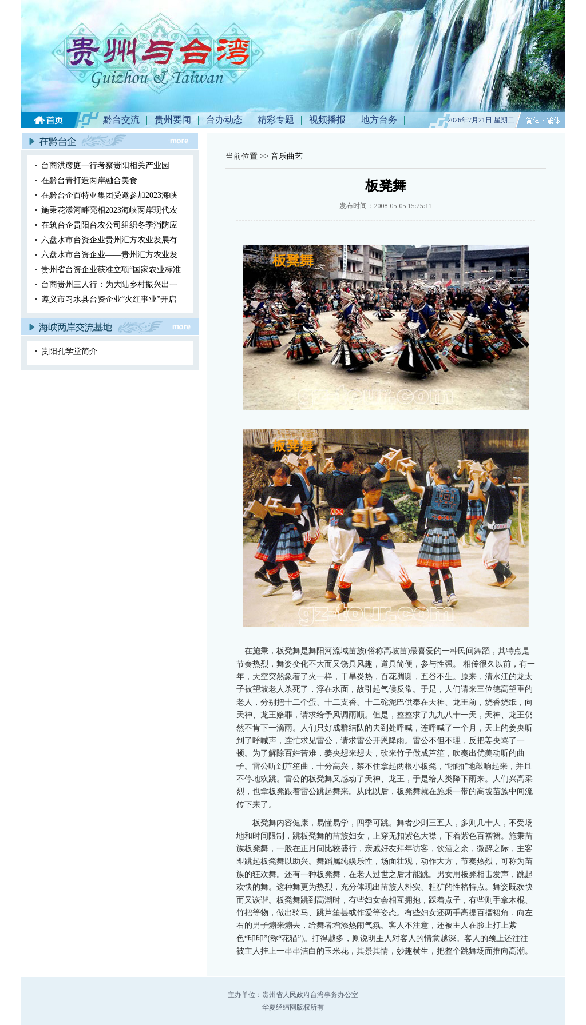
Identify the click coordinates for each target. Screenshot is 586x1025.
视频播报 (327, 120)
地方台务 (379, 120)
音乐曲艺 (287, 156)
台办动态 (224, 120)
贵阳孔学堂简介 (69, 351)
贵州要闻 (173, 120)
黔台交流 (121, 120)
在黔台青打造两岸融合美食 (89, 180)
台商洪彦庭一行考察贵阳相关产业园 (105, 165)
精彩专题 (276, 120)
